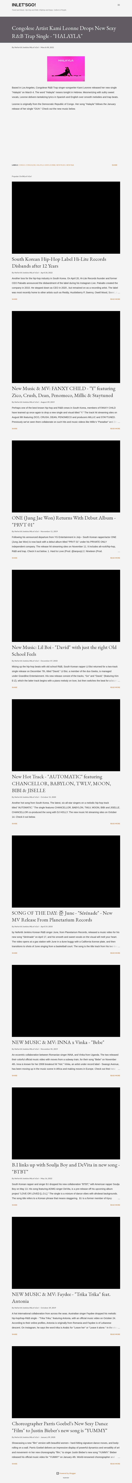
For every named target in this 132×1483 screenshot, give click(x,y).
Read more (115, 299)
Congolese (31, 165)
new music (61, 165)
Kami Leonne (50, 165)
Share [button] (114, 165)
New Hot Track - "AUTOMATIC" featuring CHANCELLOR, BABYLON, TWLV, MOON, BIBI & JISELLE (61, 783)
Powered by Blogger (66, 1473)
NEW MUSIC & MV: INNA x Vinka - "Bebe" (58, 1042)
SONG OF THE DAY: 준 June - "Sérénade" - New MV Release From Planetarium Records (62, 916)
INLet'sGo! (24, 4)
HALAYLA (40, 165)
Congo (21, 165)
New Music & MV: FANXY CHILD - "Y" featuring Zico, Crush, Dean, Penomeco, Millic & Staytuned (63, 392)
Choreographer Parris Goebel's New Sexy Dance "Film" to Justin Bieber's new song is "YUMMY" (60, 1427)
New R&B (70, 165)
